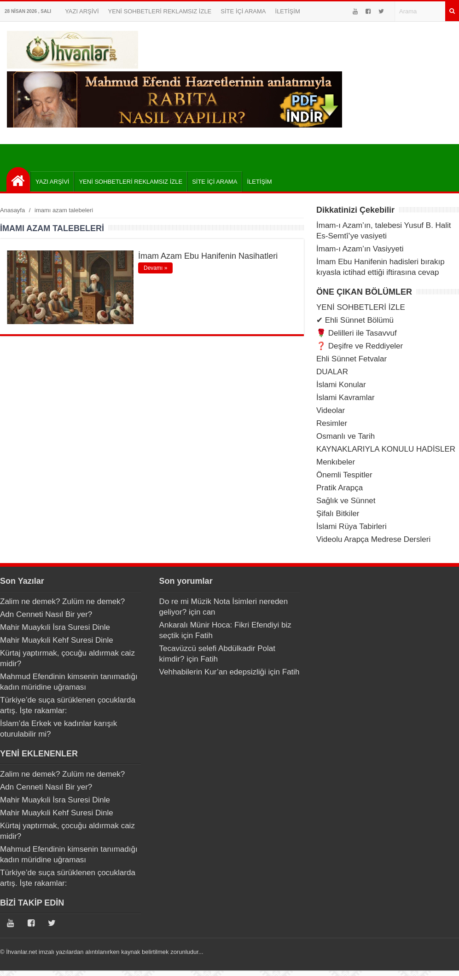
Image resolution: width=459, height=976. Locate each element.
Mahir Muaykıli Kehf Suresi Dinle (56, 640)
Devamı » (155, 268)
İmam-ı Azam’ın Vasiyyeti (360, 248)
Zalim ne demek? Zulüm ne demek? (62, 601)
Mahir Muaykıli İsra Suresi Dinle (55, 627)
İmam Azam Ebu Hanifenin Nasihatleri (208, 256)
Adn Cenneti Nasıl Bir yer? (46, 614)
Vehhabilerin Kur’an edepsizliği (212, 672)
